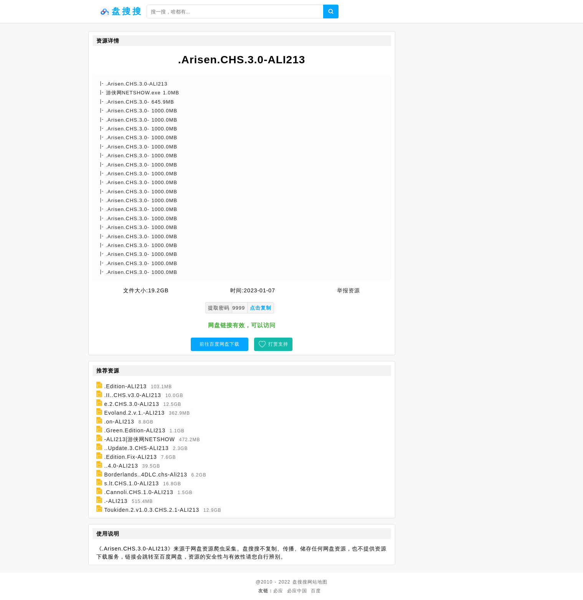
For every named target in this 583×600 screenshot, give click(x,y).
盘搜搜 (299, 582)
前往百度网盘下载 (219, 344)
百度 (316, 590)
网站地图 (317, 582)
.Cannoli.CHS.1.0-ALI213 (138, 492)
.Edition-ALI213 (125, 386)
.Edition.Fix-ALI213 (130, 457)
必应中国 (297, 590)
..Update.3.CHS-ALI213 (136, 448)
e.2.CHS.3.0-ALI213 (131, 404)
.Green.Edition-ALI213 (134, 430)
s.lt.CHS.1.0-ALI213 (131, 483)
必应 (278, 590)
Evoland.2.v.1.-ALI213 (134, 413)
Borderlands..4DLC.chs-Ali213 (145, 474)
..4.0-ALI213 (121, 466)
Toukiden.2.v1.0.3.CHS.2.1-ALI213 (151, 510)
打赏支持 (278, 344)
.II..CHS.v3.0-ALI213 (132, 395)
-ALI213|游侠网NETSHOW (139, 439)
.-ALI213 (115, 501)
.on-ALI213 (119, 422)
